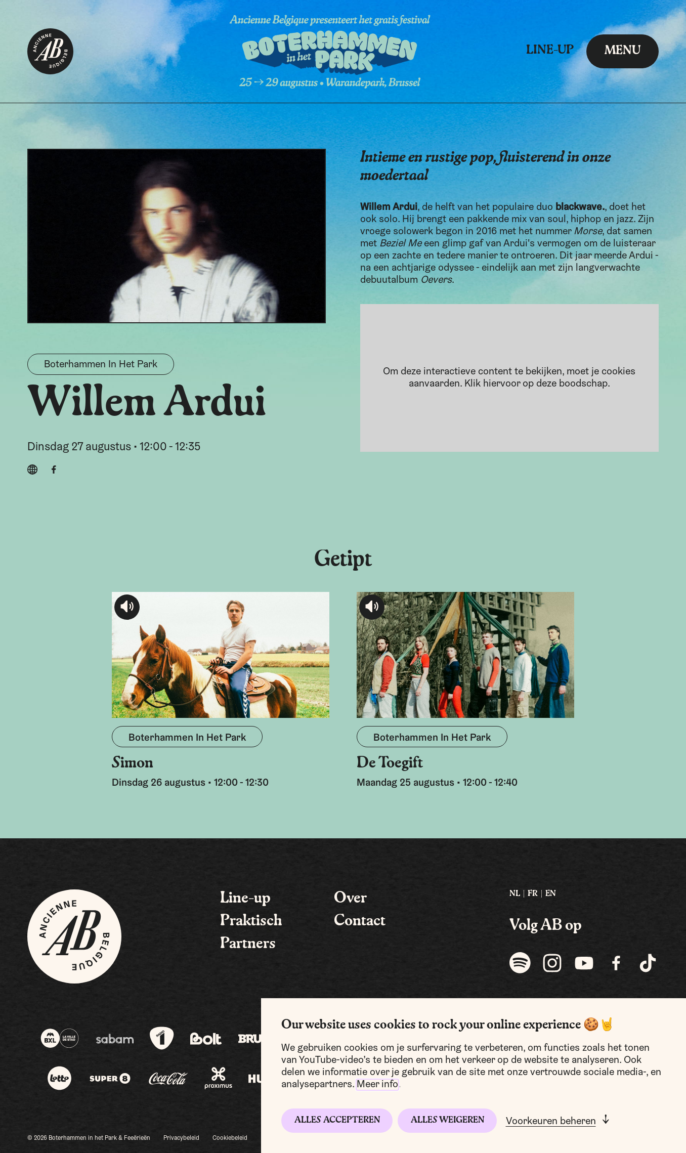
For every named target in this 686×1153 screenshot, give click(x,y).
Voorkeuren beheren (551, 1122)
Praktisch (251, 921)
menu (622, 51)
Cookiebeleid (229, 1138)
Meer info (377, 1085)
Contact (359, 921)
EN (550, 894)
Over (350, 898)
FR (533, 894)
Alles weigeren (447, 1120)
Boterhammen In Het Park (100, 365)
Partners (248, 944)
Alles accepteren (337, 1120)
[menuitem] (514, 894)
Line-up (550, 51)
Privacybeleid (181, 1138)
